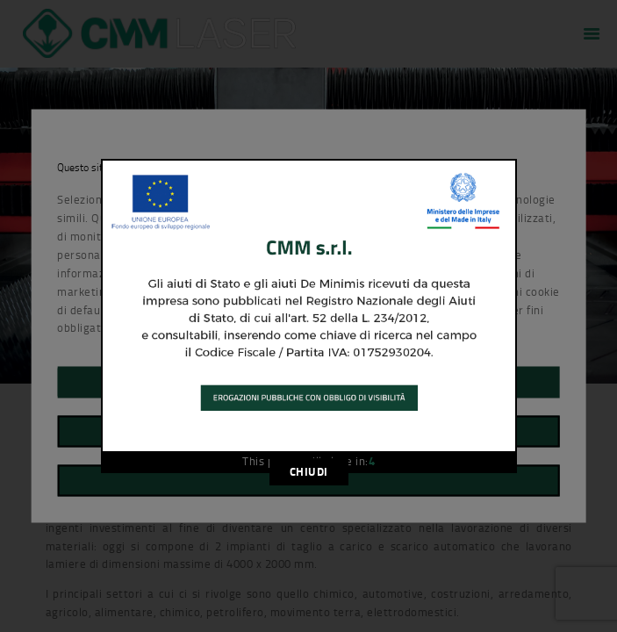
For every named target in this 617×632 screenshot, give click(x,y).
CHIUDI (309, 471)
